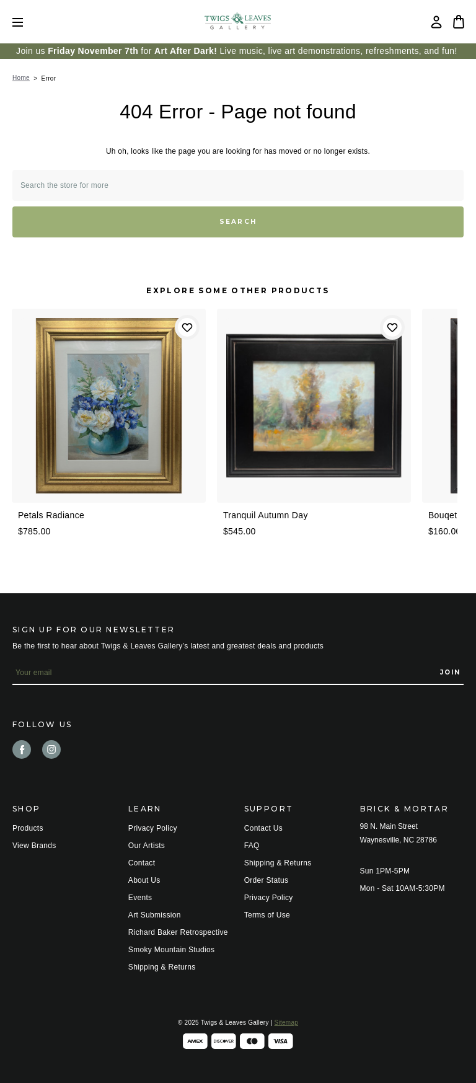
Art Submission (154, 915)
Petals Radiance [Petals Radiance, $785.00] (51, 515)
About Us (144, 880)
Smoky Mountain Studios (171, 949)
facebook (22, 749)
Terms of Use (267, 915)
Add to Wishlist (187, 327)
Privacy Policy (152, 828)
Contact (141, 863)
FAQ (252, 845)
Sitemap (286, 1022)
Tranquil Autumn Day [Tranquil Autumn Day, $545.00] (265, 515)
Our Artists (146, 845)
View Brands (34, 845)
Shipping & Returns (162, 967)
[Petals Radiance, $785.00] (108, 405)
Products (27, 828)
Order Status (266, 880)
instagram (51, 749)
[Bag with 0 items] (458, 21)
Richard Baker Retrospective (178, 932)
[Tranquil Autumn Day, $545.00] (314, 405)
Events (140, 897)
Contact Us (263, 828)
